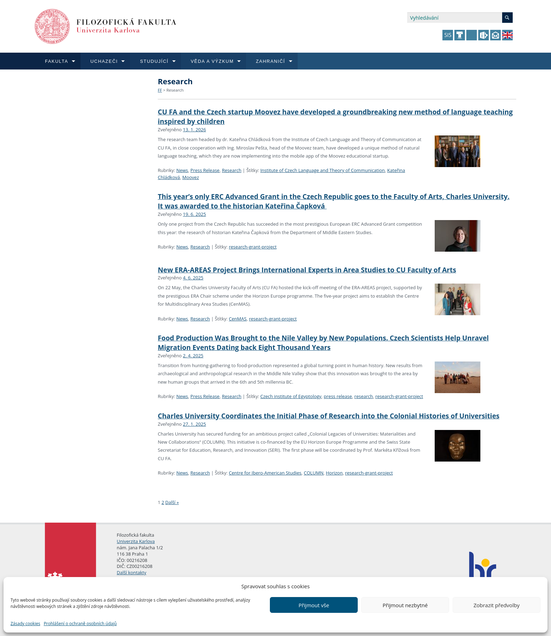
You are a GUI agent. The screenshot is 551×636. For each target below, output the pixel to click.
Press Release (205, 170)
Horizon (334, 473)
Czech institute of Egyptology (291, 396)
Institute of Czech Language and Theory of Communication (322, 170)
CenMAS (238, 319)
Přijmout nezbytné (405, 605)
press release (338, 396)
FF (160, 90)
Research (174, 90)
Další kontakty (131, 572)
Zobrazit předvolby (496, 605)
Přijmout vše (313, 605)
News (182, 170)
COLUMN (313, 473)
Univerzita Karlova (136, 541)
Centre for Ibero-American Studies (265, 473)
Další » (172, 502)
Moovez (190, 177)
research (363, 396)
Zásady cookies (25, 624)
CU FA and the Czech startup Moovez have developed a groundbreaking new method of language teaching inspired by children (335, 116)
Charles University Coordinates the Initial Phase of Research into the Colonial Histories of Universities (328, 415)
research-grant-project (253, 247)
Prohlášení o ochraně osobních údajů (80, 624)
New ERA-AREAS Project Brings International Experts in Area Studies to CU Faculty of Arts (307, 269)
